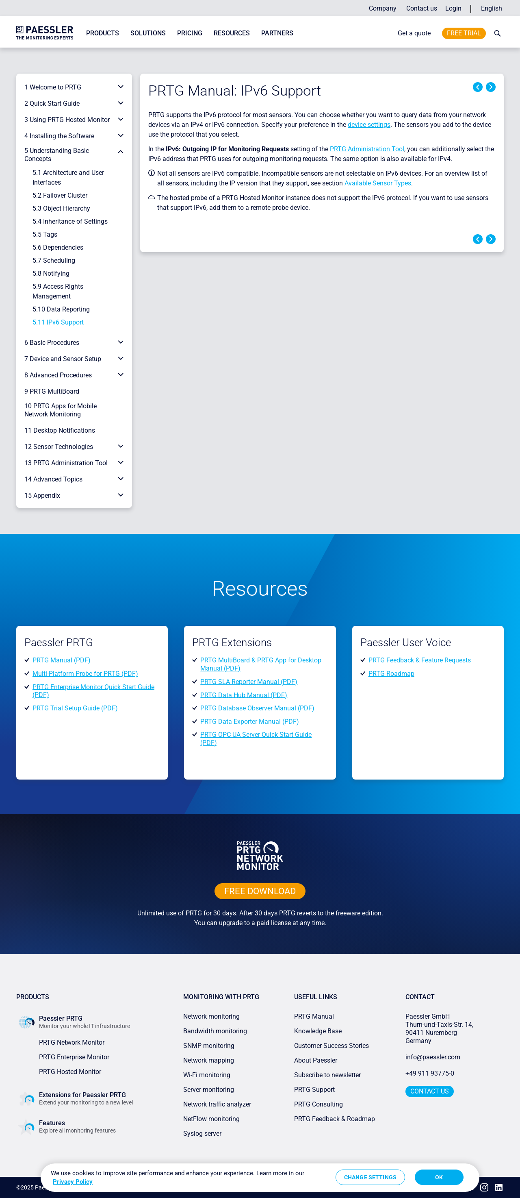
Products (102, 33)
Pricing (189, 33)
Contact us (421, 8)
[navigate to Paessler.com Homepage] (44, 32)
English (491, 8)
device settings (369, 125)
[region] (260, 1177)
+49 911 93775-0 (429, 1073)
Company (382, 8)
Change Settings (370, 1177)
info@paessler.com (432, 1057)
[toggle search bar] (495, 33)
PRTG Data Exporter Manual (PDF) (249, 721)
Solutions (148, 33)
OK (439, 1177)
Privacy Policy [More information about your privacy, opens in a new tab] (73, 1181)
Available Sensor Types (377, 183)
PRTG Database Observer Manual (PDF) (257, 708)
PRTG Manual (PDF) (61, 660)
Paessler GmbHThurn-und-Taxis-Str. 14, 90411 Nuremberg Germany (440, 1029)
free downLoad (260, 891)
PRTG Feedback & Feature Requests (419, 660)
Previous (478, 87)
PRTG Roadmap (391, 673)
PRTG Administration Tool (367, 149)
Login (453, 8)
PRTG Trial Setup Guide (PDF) (75, 708)
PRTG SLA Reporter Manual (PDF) (248, 682)
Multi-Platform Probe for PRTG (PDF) (85, 673)
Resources (232, 33)
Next (491, 87)
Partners (277, 33)
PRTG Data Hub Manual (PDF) (243, 695)
